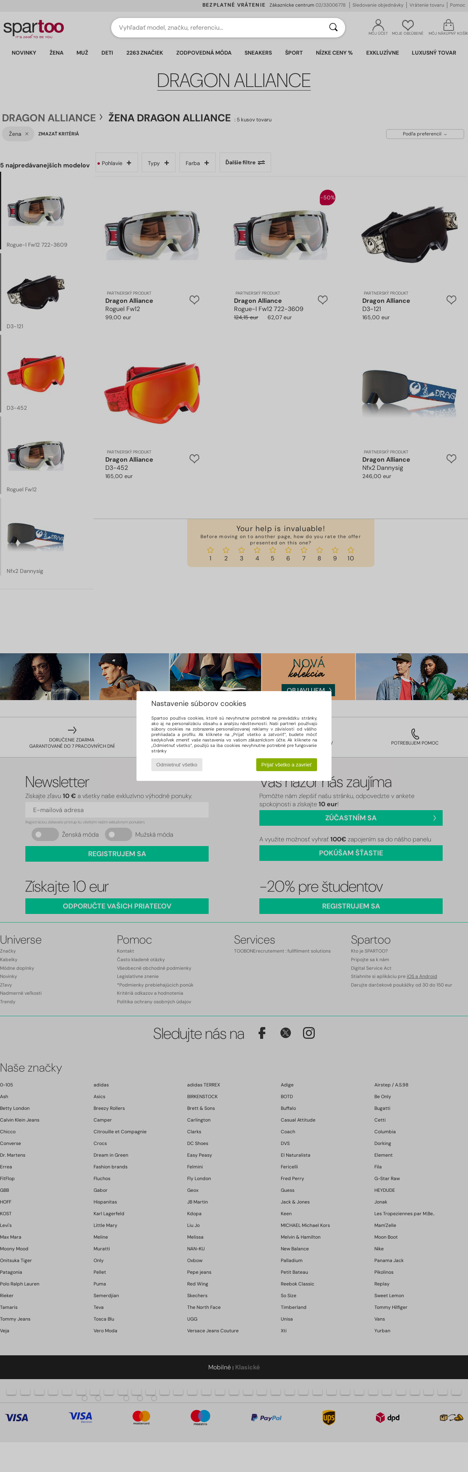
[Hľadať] (333, 27)
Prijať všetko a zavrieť (286, 765)
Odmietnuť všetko (176, 765)
